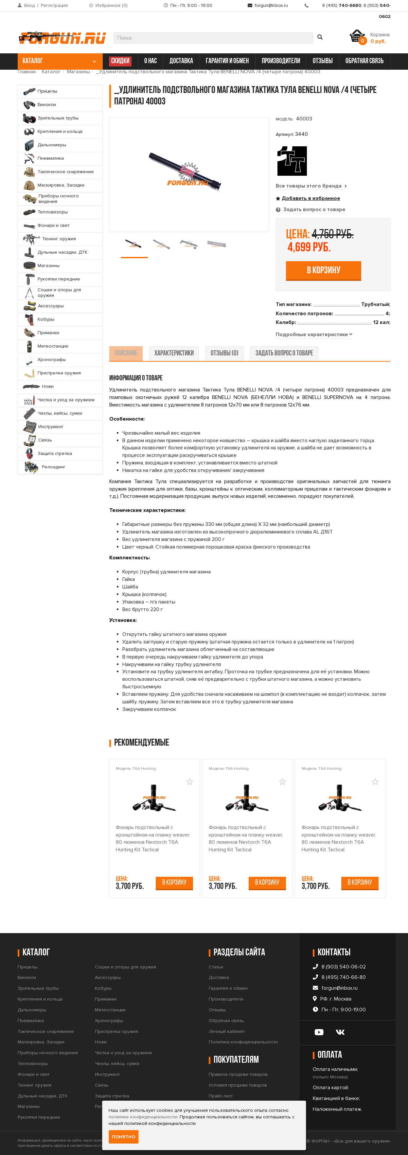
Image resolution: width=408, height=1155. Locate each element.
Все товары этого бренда (311, 186)
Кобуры (103, 988)
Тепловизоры (33, 1064)
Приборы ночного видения (48, 1053)
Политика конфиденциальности (243, 1042)
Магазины (78, 71)
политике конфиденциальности (143, 1117)
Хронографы (109, 1020)
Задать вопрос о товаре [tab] (314, 209)
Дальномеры (32, 1010)
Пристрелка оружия (116, 1031)
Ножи (101, 1042)
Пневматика (31, 1020)
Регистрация (54, 5)
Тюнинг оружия (34, 1085)
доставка (181, 61)
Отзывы (217, 1010)
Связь (102, 1085)
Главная (27, 71)
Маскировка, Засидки (41, 1042)
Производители (226, 999)
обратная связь (365, 61)
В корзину (323, 270)
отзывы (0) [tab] (225, 354)
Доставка (219, 978)
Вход (29, 5)
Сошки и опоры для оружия (125, 967)
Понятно (123, 1137)
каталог (59, 61)
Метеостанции (110, 1010)
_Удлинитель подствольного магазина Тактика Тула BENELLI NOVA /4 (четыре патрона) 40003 (208, 71)
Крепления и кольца (40, 999)
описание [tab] (126, 354)
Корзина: (380, 38)
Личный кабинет (227, 1031)
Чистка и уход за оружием (123, 1053)
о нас (150, 61)
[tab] (314, 335)
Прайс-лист (221, 1096)
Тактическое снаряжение (46, 1031)
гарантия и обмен (227, 61)
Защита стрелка (112, 1096)
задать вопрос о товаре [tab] (284, 354)
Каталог (51, 71)
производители (281, 61)
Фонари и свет (33, 1074)
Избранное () (112, 5)
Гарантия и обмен (228, 988)
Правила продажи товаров (238, 1074)
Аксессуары (108, 978)
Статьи (216, 967)
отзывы (323, 61)
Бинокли (27, 978)
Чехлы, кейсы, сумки (117, 1064)
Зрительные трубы (38, 988)
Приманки (105, 999)
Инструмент (107, 1074)
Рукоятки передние (39, 1117)
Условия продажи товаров (238, 1085)
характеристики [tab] (174, 354)
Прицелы (27, 967)
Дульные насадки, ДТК (42, 1096)
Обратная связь (226, 1020)
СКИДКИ (120, 61)
